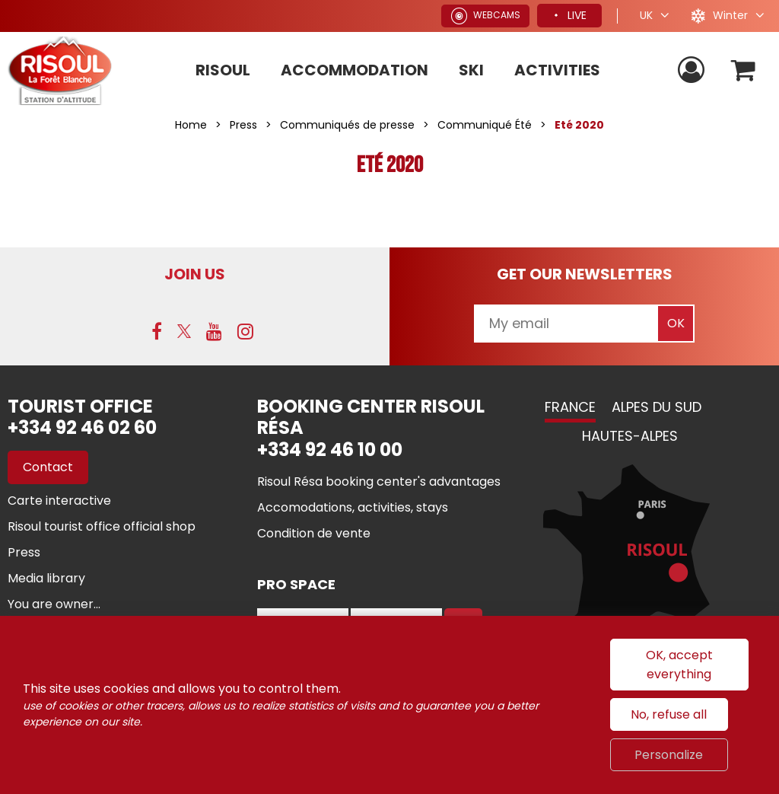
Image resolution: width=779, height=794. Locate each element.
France (570, 406)
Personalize (668, 755)
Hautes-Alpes (630, 435)
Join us (194, 274)
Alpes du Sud (656, 406)
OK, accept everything (679, 664)
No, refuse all (669, 714)
